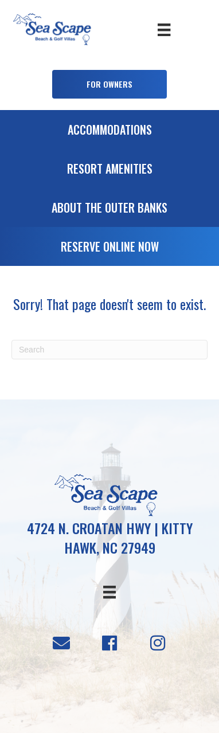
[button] (109, 84)
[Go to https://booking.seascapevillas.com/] (109, 249)
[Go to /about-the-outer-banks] (109, 210)
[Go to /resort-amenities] (109, 171)
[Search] (109, 349)
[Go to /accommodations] (109, 132)
